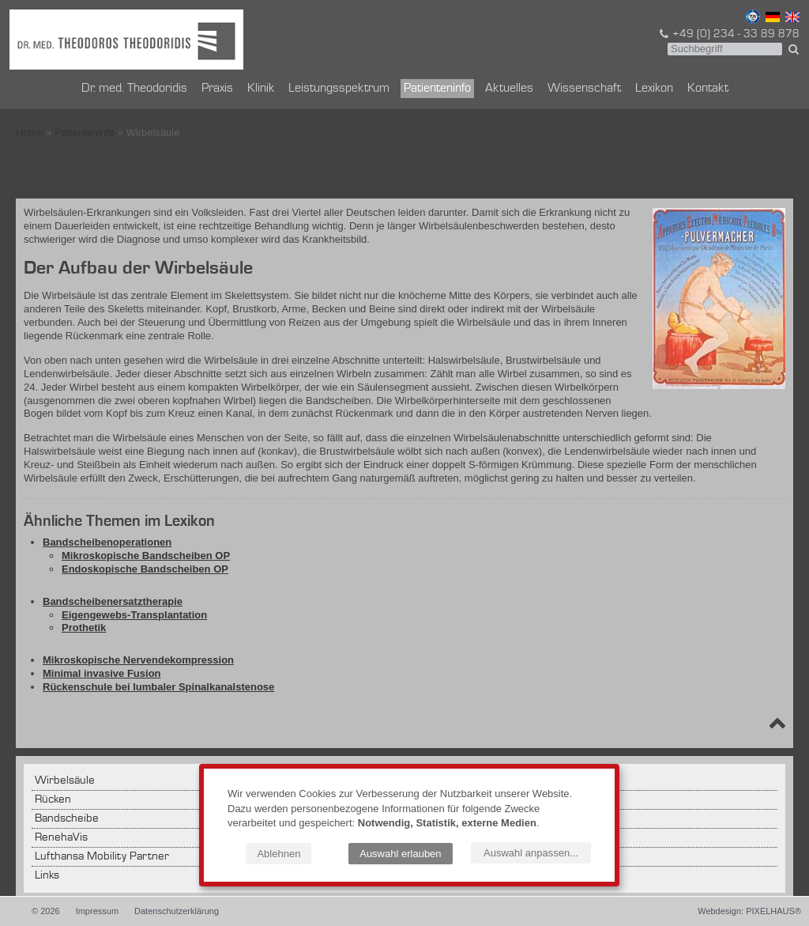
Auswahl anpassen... (531, 853)
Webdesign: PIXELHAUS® (749, 911)
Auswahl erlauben (400, 854)
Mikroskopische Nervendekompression (138, 660)
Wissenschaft (584, 88)
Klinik (260, 88)
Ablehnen (278, 854)
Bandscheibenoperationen (107, 542)
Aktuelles (509, 88)
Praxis (217, 88)
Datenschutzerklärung (176, 911)
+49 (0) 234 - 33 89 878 (728, 34)
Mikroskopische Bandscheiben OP (146, 555)
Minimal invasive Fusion (102, 673)
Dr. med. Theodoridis (134, 88)
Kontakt (707, 88)
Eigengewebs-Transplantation (134, 615)
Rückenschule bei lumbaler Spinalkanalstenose (158, 687)
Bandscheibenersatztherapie (112, 601)
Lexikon (654, 88)
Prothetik (84, 627)
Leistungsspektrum (338, 88)
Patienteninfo (437, 88)
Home (29, 132)
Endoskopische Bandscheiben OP (145, 569)
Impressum (97, 911)
